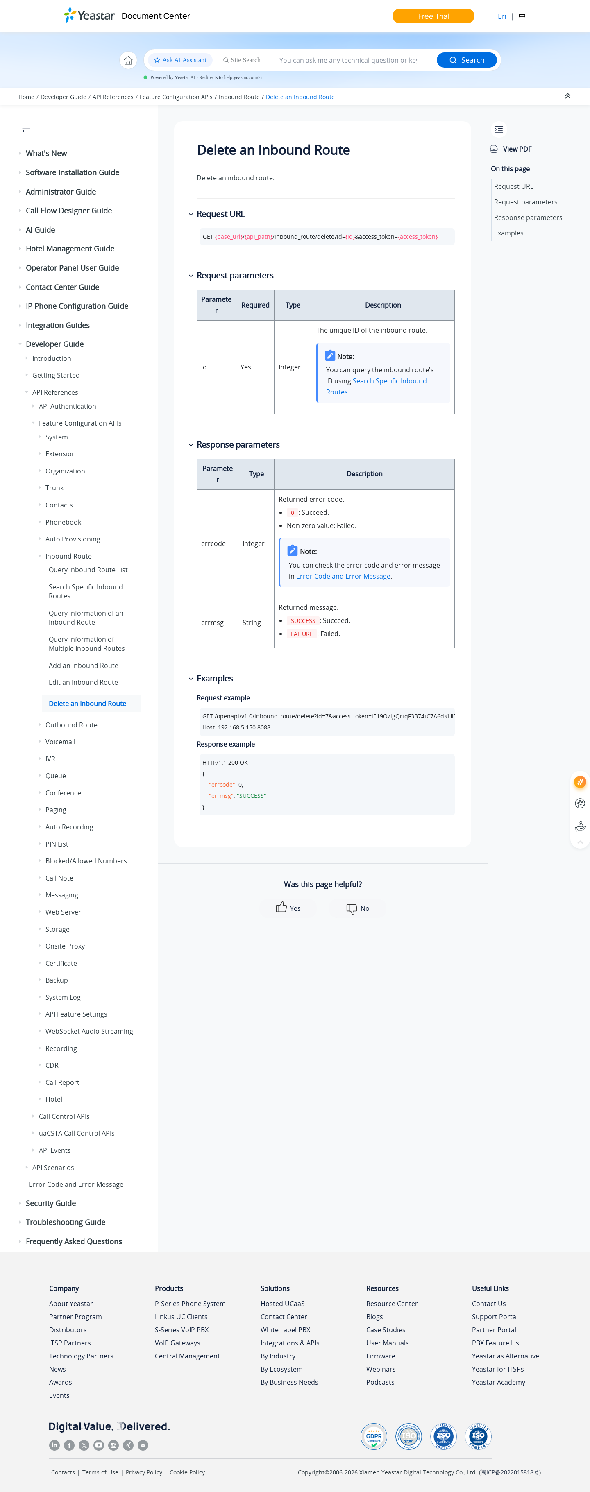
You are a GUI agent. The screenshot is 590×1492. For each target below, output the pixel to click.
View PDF (517, 149)
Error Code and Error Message (76, 1184)
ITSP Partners (70, 1342)
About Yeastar (71, 1303)
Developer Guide (63, 97)
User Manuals (387, 1342)
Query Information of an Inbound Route (86, 618)
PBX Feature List (497, 1342)
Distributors (68, 1329)
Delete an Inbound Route (300, 97)
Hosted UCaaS (283, 1303)
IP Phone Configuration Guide (77, 306)
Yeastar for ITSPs (498, 1369)
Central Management (187, 1356)
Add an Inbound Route (83, 665)
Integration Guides (58, 325)
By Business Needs (289, 1382)
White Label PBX (285, 1329)
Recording (61, 1048)
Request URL (513, 186)
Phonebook (63, 522)
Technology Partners (81, 1356)
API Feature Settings (76, 1014)
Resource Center (392, 1303)
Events (59, 1395)
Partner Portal (494, 1329)
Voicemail (60, 741)
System (56, 436)
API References (113, 97)
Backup (56, 980)
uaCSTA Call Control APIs (77, 1133)
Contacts (59, 504)
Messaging (61, 894)
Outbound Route (71, 724)
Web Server (63, 912)
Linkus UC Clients (181, 1316)
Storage (57, 929)
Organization (65, 470)
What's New (46, 153)
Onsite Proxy (65, 946)
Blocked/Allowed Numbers (86, 860)
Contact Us (489, 1303)
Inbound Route (239, 97)
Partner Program (75, 1316)
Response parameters (528, 217)
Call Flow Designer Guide (69, 210)
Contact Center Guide (62, 287)
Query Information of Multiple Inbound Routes (87, 644)
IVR (50, 758)
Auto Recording (69, 826)
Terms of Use (100, 1472)
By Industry (278, 1356)
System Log (63, 997)
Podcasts (380, 1382)
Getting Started (56, 375)
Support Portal (495, 1316)
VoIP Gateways (177, 1342)
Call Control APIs (64, 1116)
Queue (55, 775)
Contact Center (284, 1316)
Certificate (61, 963)
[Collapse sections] (568, 96)
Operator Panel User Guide (72, 268)
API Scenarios (53, 1167)
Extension (60, 453)
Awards (60, 1382)
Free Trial (433, 16)
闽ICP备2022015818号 (510, 1472)
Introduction (51, 358)
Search (467, 60)
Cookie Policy (187, 1472)
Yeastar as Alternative (505, 1356)
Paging (55, 809)
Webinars (381, 1369)
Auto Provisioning (72, 538)
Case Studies (386, 1329)
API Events (55, 1150)
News (57, 1369)
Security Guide (51, 1203)
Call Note (59, 878)
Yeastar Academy (498, 1382)
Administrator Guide (61, 192)
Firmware (380, 1356)
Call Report (62, 1082)
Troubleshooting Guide (65, 1222)
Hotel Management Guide (70, 249)
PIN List (56, 844)
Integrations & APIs (290, 1342)
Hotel (53, 1099)
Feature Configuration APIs (176, 97)
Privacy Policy (144, 1472)
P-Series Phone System (190, 1303)
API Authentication (67, 406)
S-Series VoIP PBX (182, 1329)
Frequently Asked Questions (74, 1241)
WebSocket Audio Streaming (89, 1031)
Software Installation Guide (72, 172)
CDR (52, 1065)
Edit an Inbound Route (83, 682)
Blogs (374, 1316)
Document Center (156, 15)
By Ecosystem (282, 1369)
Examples (509, 233)
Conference (63, 792)
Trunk (54, 487)
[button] (21, 153)
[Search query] (355, 60)
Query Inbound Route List (88, 569)
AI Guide (40, 230)
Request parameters (526, 201)
